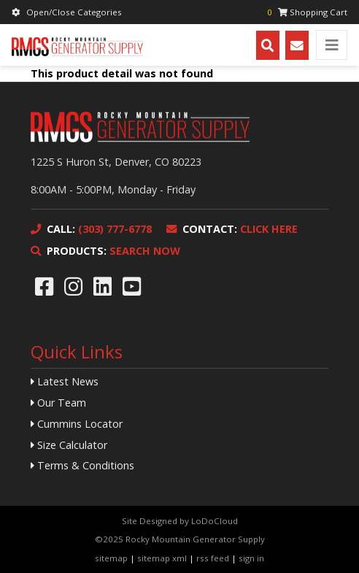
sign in (251, 558)
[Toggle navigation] (331, 45)
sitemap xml (162, 558)
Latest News (65, 381)
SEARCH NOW (105, 251)
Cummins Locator (77, 424)
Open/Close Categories (67, 12)
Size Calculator (69, 445)
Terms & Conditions (82, 465)
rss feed (212, 558)
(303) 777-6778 (91, 229)
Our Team (58, 402)
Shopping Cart (307, 12)
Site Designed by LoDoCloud (180, 520)
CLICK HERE (232, 229)
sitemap (111, 558)
